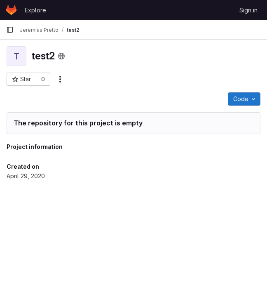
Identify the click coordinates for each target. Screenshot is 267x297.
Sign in (248, 10)
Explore (35, 10)
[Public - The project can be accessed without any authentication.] (61, 56)
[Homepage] (11, 9)
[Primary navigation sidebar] (9, 29)
